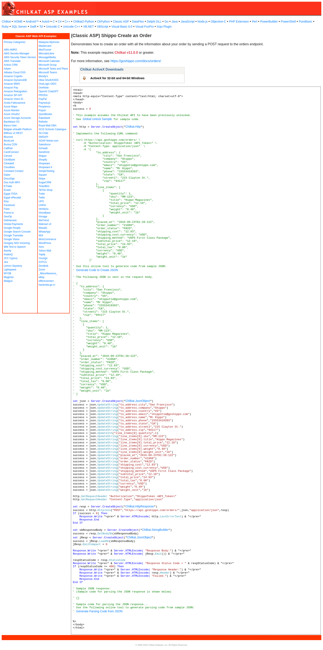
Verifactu (44, 208)
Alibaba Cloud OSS (14, 72)
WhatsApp (44, 231)
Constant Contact (13, 171)
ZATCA (43, 262)
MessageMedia (47, 57)
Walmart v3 (45, 224)
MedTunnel (45, 49)
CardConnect (11, 152)
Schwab (43, 148)
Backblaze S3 (11, 121)
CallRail (8, 148)
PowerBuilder (269, 21)
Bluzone (8, 136)
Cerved (8, 155)
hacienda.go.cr (47, 284)
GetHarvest (10, 220)
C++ (67, 21)
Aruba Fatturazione (14, 102)
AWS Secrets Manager (16, 53)
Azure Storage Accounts (17, 117)
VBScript (102, 26)
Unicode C (53, 26)
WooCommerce (47, 239)
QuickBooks (45, 114)
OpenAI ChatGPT (49, 91)
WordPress (45, 243)
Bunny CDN (10, 144)
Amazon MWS (12, 83)
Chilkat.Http (133, 126)
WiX (41, 235)
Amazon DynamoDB (15, 80)
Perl (254, 21)
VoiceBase (45, 212)
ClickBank (9, 159)
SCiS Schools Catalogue (52, 129)
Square (43, 174)
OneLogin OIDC (48, 83)
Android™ (32, 21)
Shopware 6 (45, 167)
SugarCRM (45, 182)
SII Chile (43, 133)
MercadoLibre (46, 53)
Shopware (44, 163)
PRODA (43, 95)
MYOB (7, 273)
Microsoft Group (48, 64)
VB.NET (88, 26)
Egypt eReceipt (12, 197)
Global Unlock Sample (97, 119)
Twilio (42, 197)
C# (59, 21)
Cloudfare (9, 167)
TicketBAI (44, 186)
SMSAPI (43, 136)
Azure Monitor (12, 110)
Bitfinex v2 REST (13, 133)
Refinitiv (43, 121)
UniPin (42, 205)
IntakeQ (8, 254)
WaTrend (44, 220)
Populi (42, 110)
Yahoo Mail (45, 250)
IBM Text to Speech (15, 246)
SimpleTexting (47, 171)
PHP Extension (239, 21)
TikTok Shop (46, 190)
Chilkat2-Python (83, 21)
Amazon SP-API (13, 95)
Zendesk (43, 265)
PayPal (43, 99)
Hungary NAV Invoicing (17, 243)
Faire (6, 208)
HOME (18, 21)
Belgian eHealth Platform (18, 129)
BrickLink (9, 140)
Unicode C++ (71, 26)
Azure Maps (10, 106)
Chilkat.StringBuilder (155, 529)
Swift (33, 26)
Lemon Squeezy (13, 265)
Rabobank (44, 117)
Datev (7, 174)
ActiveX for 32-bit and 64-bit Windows (117, 78)
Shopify (43, 159)
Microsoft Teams (48, 72)
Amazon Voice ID (13, 99)
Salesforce (45, 144)
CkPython (103, 21)
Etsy (6, 201)
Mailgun (8, 281)
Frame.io (9, 212)
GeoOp (8, 216)
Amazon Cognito (13, 76)
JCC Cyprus (10, 258)
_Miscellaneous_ (48, 273)
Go (166, 21)
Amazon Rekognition (15, 91)
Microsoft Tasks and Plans (53, 68)
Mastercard (45, 45)
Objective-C (218, 21)
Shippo (43, 155)
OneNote (44, 87)
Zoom (42, 269)
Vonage (43, 216)
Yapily (42, 254)
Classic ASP (121, 21)
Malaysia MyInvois (49, 42)
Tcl (41, 26)
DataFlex (138, 21)
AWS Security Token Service (20, 57)
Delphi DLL (154, 21)
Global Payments (13, 224)
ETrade (8, 186)
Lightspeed (10, 269)
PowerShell (288, 21)
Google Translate (13, 235)
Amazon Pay (11, 87)
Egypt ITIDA (10, 193)
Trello (42, 193)
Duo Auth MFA (12, 182)
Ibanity (7, 250)
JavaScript (188, 21)
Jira (6, 262)
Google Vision (12, 239)
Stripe (42, 178)
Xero (41, 246)
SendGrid (44, 152)
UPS (41, 201)
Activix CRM (10, 64)
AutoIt (46, 21)
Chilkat (6, 21)
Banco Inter (10, 125)
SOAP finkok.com (49, 140)
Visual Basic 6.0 (121, 26)
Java (174, 21)
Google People (12, 227)
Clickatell (9, 163)
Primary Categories (14, 42)
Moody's (43, 76)
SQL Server (19, 26)
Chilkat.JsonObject (137, 401)
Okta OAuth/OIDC (49, 80)
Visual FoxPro (144, 26)
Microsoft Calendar (49, 61)
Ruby (5, 26)
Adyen (7, 68)
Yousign (43, 258)
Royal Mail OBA (48, 125)
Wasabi (43, 227)
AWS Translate (12, 61)
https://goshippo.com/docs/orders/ (136, 61)
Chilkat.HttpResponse (139, 506)
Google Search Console (17, 231)
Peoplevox (45, 106)
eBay (41, 277)
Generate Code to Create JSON (97, 270)
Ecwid (7, 190)
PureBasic (305, 21)
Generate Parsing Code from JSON (99, 611)
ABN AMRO (10, 49)
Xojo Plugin (164, 26)
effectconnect (46, 281)
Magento (9, 277)
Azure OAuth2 (12, 114)
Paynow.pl (44, 102)
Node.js (202, 21)
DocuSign (9, 178)
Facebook (9, 205)
